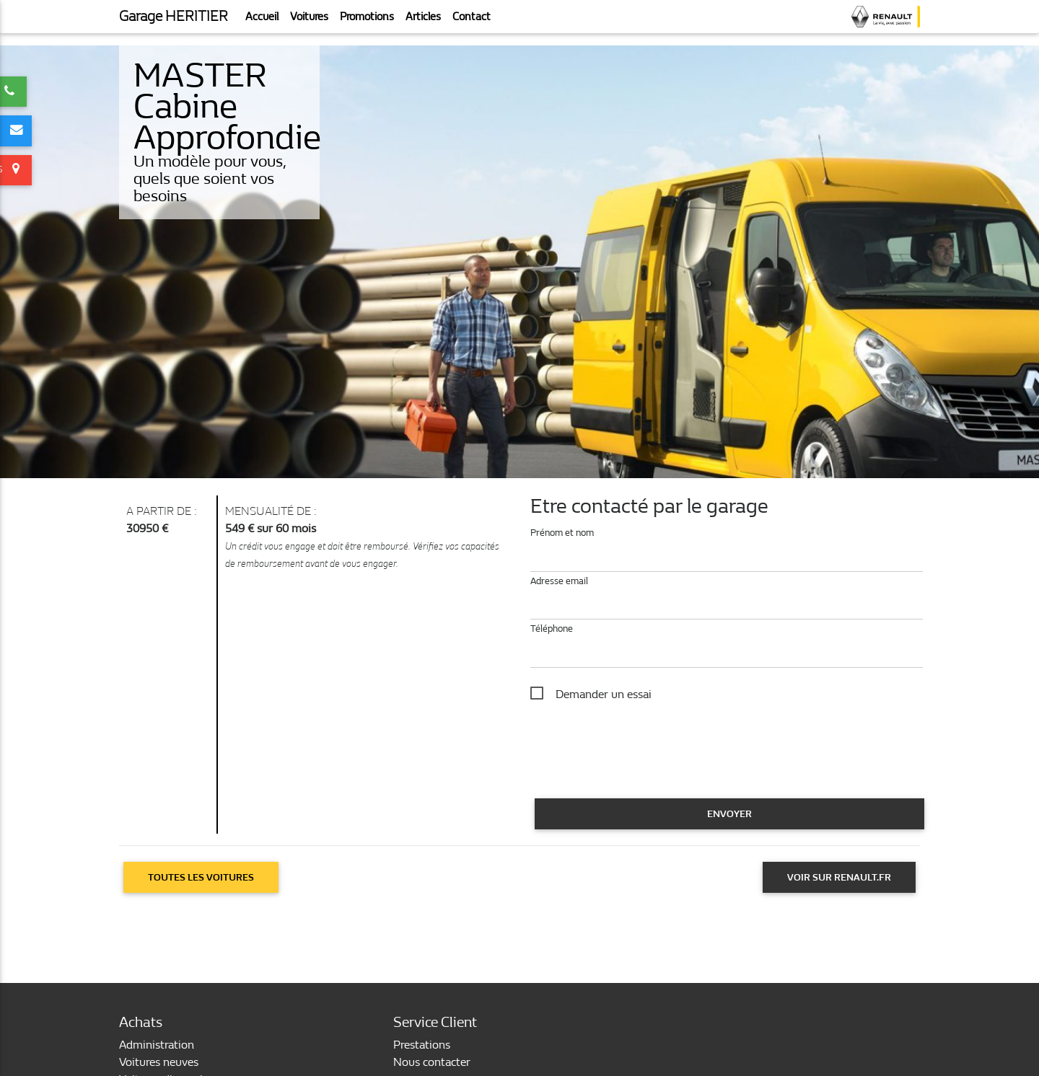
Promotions (367, 22)
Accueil (262, 22)
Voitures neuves (158, 1062)
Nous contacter (431, 1062)
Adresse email (559, 581)
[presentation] (640, 766)
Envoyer (729, 813)
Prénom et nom (562, 532)
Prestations (421, 1044)
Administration (156, 1044)
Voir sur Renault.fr (839, 877)
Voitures (309, 22)
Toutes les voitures (201, 877)
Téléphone (551, 628)
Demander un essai (604, 694)
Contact (471, 22)
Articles (423, 22)
